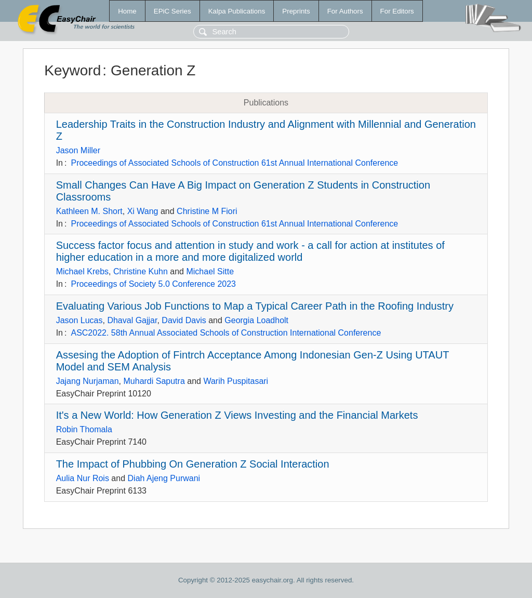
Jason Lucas (79, 320)
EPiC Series (172, 11)
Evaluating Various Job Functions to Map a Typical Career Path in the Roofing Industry (255, 306)
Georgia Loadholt (256, 320)
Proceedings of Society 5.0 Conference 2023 (153, 284)
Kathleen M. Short (89, 211)
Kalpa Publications (236, 11)
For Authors (345, 11)
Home (127, 11)
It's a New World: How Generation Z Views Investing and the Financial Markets (237, 415)
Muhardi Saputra (154, 381)
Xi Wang (142, 211)
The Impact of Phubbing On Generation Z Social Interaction (192, 464)
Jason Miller (78, 150)
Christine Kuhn (140, 271)
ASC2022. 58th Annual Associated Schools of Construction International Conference (226, 332)
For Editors (397, 11)
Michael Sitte (210, 271)
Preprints (296, 11)
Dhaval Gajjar (132, 320)
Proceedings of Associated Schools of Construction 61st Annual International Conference (234, 162)
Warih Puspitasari (235, 381)
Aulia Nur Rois (82, 478)
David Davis (184, 320)
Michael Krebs (82, 271)
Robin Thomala (84, 429)
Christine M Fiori (207, 211)
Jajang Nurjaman (87, 381)
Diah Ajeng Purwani (164, 478)
